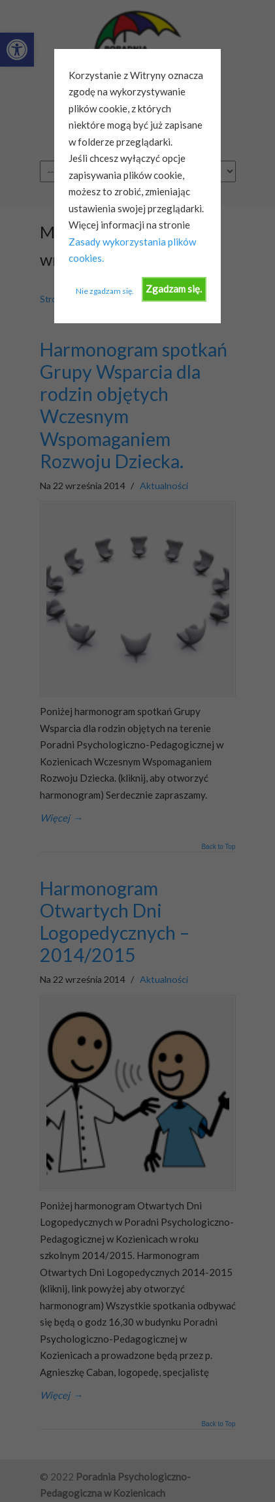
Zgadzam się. (174, 289)
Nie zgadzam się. (105, 291)
